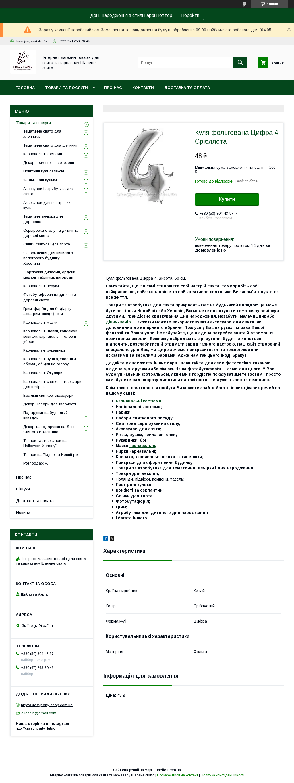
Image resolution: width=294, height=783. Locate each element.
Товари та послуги (66, 87)
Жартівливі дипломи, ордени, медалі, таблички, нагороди (49, 274)
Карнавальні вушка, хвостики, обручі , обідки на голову (50, 361)
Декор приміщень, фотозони (48, 162)
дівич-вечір (118, 322)
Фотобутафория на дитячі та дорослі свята (49, 297)
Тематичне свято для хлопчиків (42, 134)
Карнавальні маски (40, 322)
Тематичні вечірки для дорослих (43, 219)
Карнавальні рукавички (44, 350)
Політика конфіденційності (222, 775)
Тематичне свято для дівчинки (50, 145)
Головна (25, 87)
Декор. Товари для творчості (49, 404)
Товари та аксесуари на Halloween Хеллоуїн (45, 443)
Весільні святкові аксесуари (48, 395)
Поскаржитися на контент (177, 775)
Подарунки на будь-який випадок (45, 415)
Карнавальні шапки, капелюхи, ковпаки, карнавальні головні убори (50, 336)
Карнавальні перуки (41, 286)
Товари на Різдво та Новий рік (50, 454)
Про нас (113, 87)
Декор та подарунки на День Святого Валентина (49, 429)
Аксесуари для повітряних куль (47, 205)
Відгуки (23, 489)
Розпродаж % (36, 463)
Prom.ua (174, 770)
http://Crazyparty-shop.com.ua (47, 705)
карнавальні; (142, 445)
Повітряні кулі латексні (43, 171)
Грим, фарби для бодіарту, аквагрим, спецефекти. (47, 311)
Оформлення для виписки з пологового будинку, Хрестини (48, 258)
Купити (227, 199)
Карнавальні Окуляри (42, 373)
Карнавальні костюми (138, 401)
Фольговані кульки (40, 180)
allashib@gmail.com (38, 713)
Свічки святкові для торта (46, 244)
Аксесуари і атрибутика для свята (48, 191)
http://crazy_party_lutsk (35, 728)
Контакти (143, 87)
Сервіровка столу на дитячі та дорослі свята (50, 233)
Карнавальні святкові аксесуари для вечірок (52, 384)
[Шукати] (240, 62)
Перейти (190, 15)
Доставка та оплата (187, 87)
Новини (23, 512)
